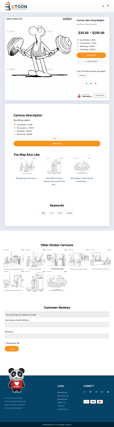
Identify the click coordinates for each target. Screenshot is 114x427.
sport (60, 213)
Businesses (62, 399)
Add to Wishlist (91, 61)
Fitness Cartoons (91, 24)
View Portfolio (100, 95)
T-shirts (61, 406)
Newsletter (63, 392)
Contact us (82, 75)
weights (69, 213)
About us (61, 402)
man (51, 213)
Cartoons (81, 24)
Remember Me (12, 343)
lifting (43, 213)
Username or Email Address (17, 320)
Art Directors (63, 396)
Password (9, 331)
